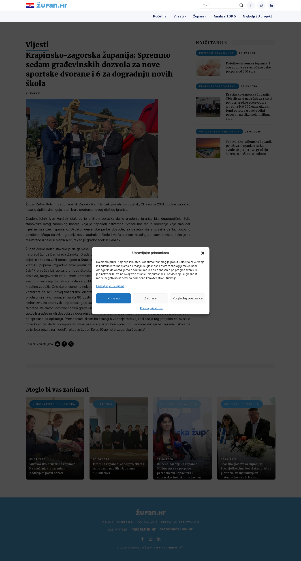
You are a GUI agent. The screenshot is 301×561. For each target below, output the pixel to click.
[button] (203, 253)
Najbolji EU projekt (257, 16)
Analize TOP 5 (224, 16)
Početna (160, 16)
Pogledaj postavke (188, 298)
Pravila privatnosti (151, 308)
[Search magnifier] (241, 5)
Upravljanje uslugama (110, 286)
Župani (198, 16)
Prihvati (113, 298)
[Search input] (220, 5)
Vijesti (178, 16)
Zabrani (150, 298)
